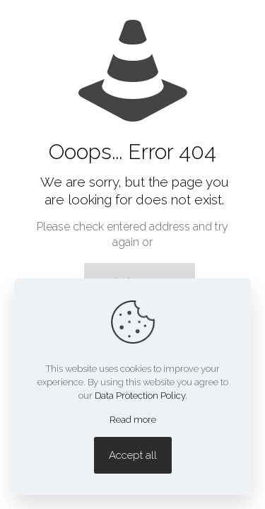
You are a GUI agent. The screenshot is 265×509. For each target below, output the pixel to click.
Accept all (133, 455)
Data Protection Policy (140, 395)
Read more (133, 419)
